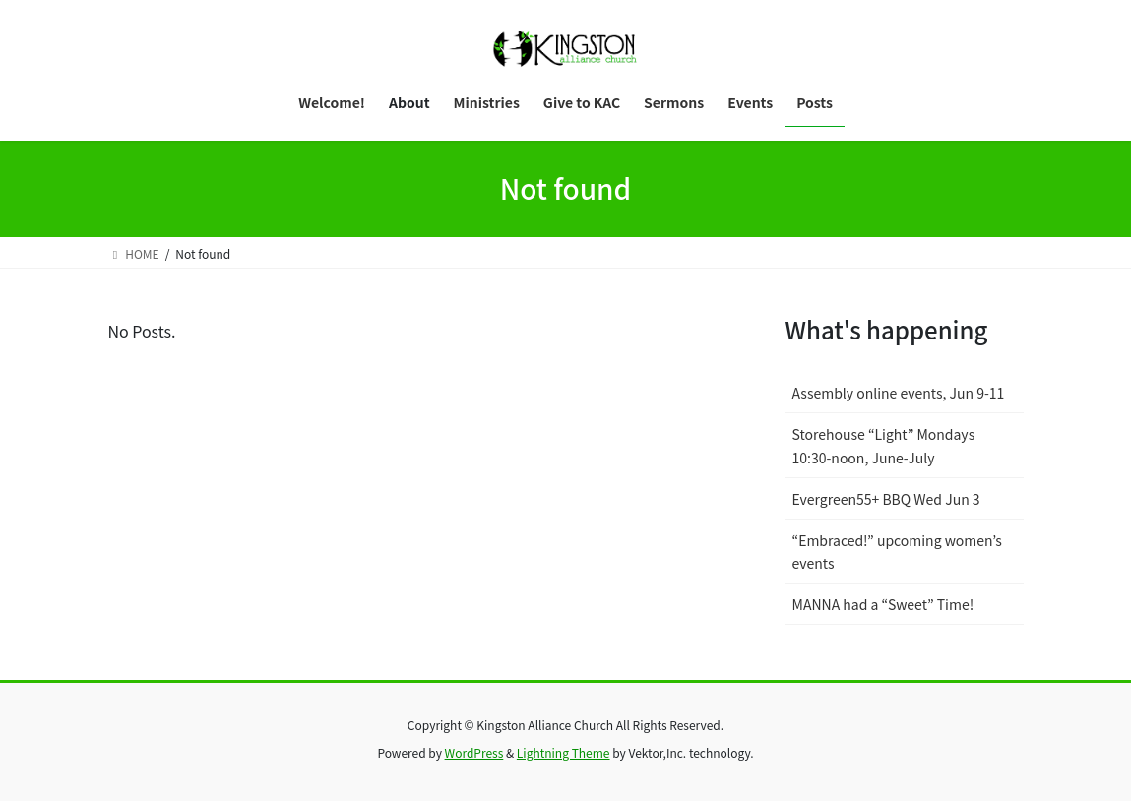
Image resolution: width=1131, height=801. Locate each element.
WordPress (474, 752)
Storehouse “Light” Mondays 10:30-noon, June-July (883, 445)
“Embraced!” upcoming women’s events (897, 551)
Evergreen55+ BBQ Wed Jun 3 (886, 499)
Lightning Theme (563, 752)
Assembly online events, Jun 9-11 (898, 392)
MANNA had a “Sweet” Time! (883, 604)
